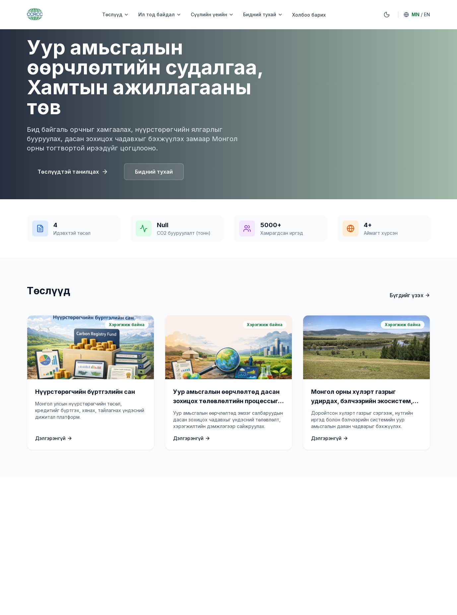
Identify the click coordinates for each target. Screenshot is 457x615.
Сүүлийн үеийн (212, 14)
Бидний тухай (263, 14)
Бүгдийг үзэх (410, 295)
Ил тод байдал (159, 14)
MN (416, 14)
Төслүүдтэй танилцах (72, 171)
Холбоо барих (309, 15)
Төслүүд (115, 14)
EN (427, 14)
